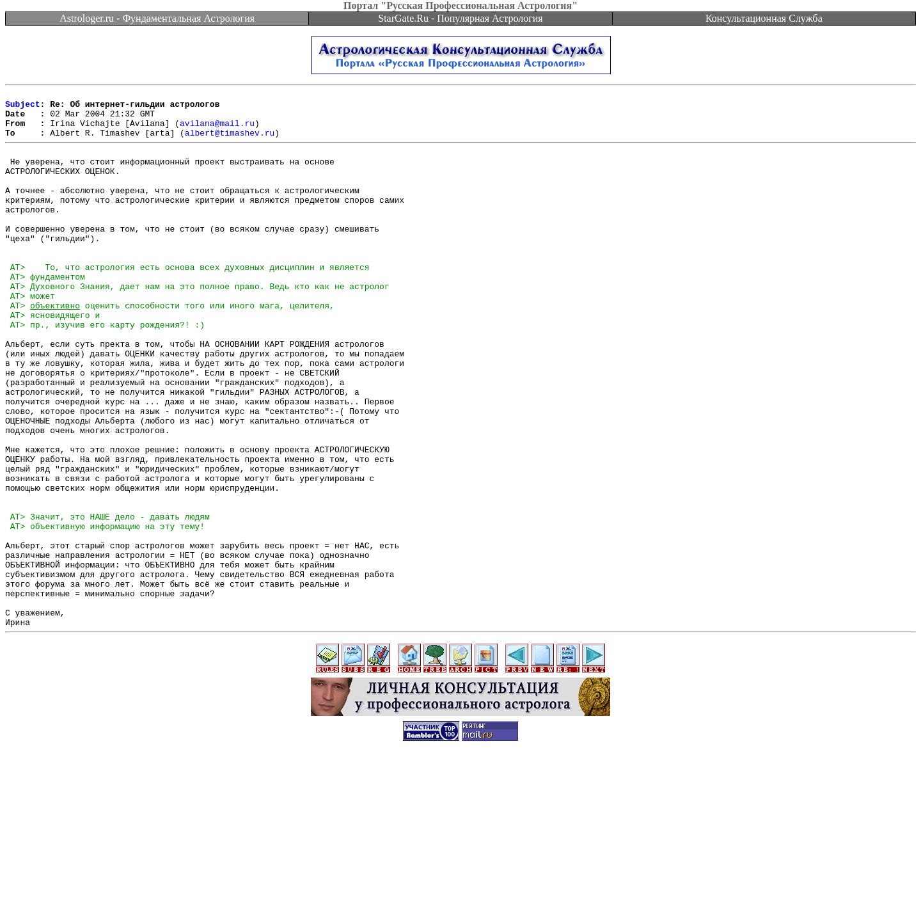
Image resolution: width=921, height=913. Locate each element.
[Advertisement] (460, 884)
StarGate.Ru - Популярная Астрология (460, 18)
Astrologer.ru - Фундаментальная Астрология (157, 18)
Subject (22, 107)
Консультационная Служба (764, 18)
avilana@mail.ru (217, 130)
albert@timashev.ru (229, 142)
